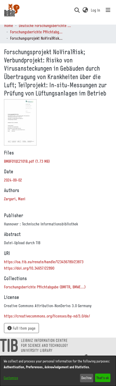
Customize (11, 378)
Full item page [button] (21, 328)
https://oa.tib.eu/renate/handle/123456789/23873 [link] (43, 261)
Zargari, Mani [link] (14, 198)
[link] (27, 161)
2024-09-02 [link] (13, 180)
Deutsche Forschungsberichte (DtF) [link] (45, 25)
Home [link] (8, 25)
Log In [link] (96, 10)
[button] (77, 10)
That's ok (102, 377)
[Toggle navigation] (108, 10)
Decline (86, 378)
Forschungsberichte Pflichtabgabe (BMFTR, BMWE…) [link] (36, 31)
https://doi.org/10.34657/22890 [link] (29, 268)
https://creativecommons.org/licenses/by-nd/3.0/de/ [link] (47, 316)
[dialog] (58, 371)
